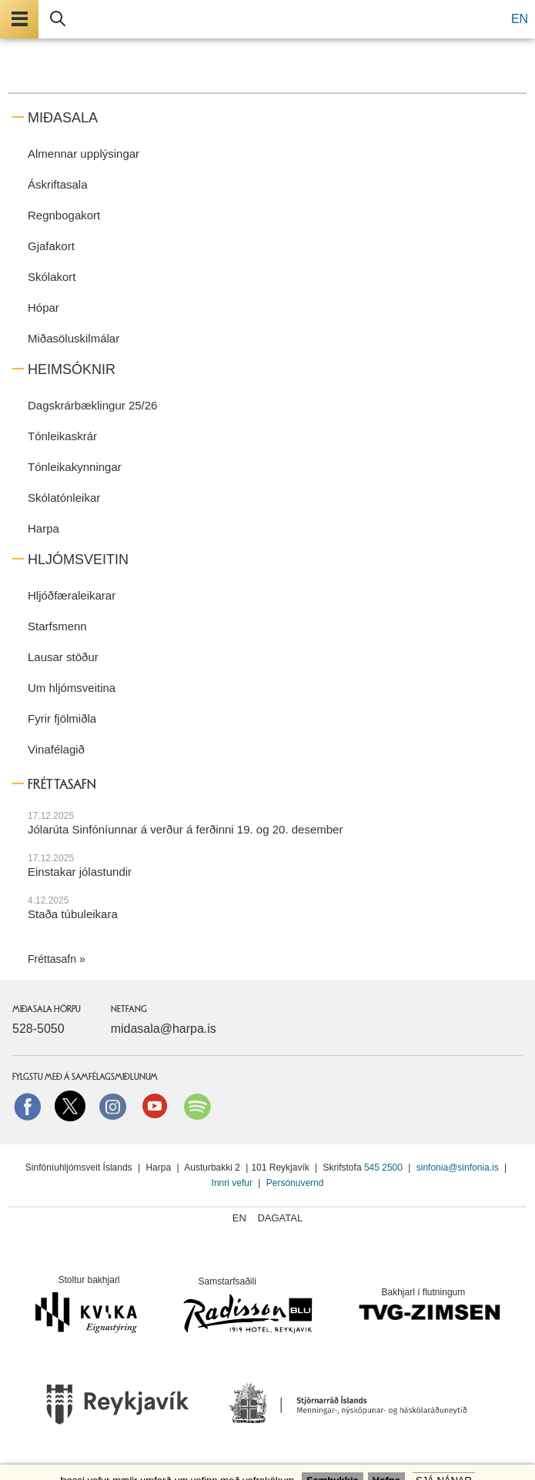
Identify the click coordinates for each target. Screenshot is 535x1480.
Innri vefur (234, 1183)
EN (519, 18)
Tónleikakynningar (75, 466)
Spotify (197, 1106)
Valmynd (19, 19)
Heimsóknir (71, 369)
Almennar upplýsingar (83, 153)
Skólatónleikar (64, 497)
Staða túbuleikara (73, 913)
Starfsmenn (57, 626)
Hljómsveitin (78, 559)
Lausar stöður (63, 656)
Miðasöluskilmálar (73, 338)
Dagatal (280, 1218)
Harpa (43, 528)
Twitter (70, 1106)
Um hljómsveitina (71, 687)
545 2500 (383, 1167)
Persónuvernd (295, 1183)
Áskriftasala (58, 184)
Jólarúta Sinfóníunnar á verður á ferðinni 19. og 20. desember (185, 829)
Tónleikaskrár (62, 436)
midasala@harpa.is (163, 1028)
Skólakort (52, 276)
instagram (112, 1106)
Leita (57, 19)
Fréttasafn (52, 959)
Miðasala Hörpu (46, 1009)
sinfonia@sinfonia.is (457, 1167)
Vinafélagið (56, 749)
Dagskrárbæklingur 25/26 (92, 405)
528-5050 (38, 1028)
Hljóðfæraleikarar (71, 595)
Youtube (154, 1106)
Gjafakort (51, 245)
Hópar (43, 307)
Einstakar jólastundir (80, 871)
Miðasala (63, 117)
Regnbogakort (64, 215)
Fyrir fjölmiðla (62, 718)
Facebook (27, 1106)
